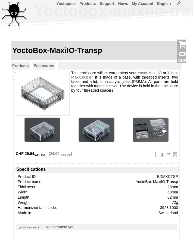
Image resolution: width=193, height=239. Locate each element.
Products (87, 3)
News (123, 3)
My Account (142, 3)
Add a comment (28, 227)
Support (107, 3)
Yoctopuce (66, 3)
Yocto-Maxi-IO (150, 73)
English (164, 3)
